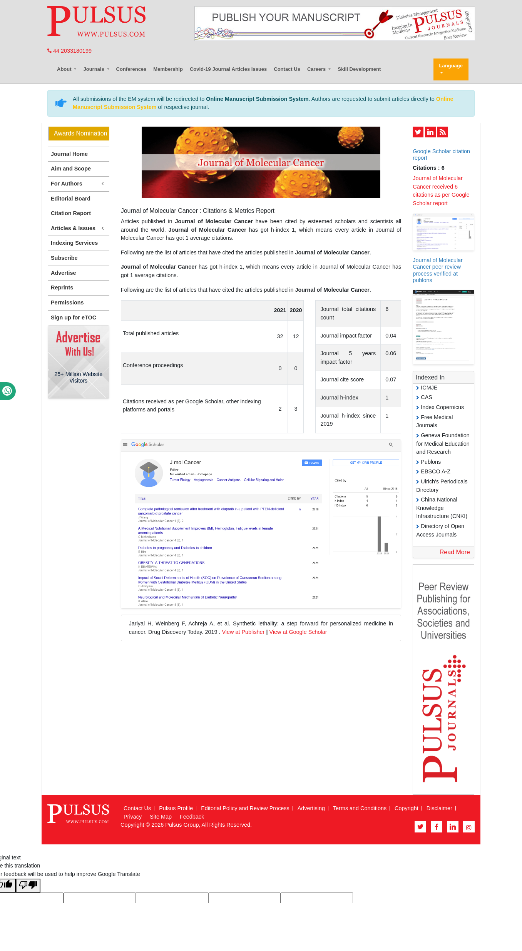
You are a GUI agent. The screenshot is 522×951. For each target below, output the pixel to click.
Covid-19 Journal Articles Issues (228, 69)
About (65, 69)
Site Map (161, 817)
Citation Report (71, 213)
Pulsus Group (182, 825)
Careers (317, 69)
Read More (455, 552)
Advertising (311, 808)
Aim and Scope (71, 168)
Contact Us (287, 69)
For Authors (78, 184)
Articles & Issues (78, 228)
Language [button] (451, 66)
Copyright (406, 808)
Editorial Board (70, 199)
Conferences (131, 69)
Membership (168, 69)
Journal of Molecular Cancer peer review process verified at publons (438, 270)
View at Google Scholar (298, 632)
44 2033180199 (69, 51)
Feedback (192, 817)
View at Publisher (243, 632)
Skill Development (359, 69)
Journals (94, 69)
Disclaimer (439, 808)
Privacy (133, 817)
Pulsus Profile (176, 808)
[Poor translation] (28, 886)
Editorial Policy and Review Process (245, 808)
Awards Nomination (80, 133)
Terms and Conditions (359, 808)
